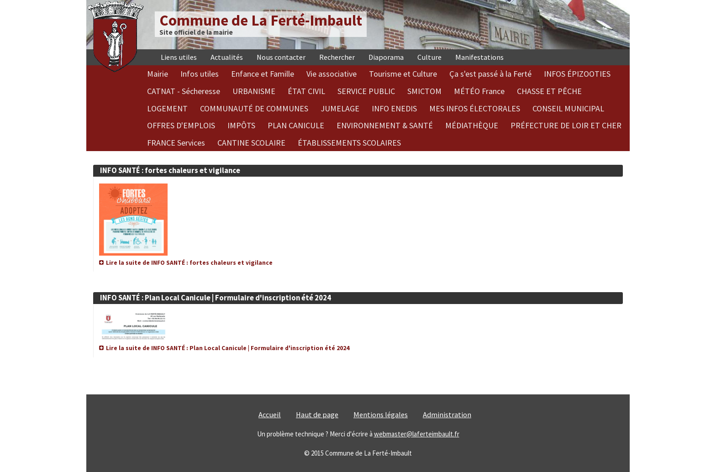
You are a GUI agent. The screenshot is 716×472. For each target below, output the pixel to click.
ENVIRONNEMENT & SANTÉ (385, 125)
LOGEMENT (167, 108)
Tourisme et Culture (403, 73)
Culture (429, 57)
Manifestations (479, 57)
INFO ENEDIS (394, 108)
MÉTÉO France (479, 91)
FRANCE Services (176, 142)
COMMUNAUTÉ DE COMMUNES (254, 108)
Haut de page (317, 415)
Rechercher (337, 57)
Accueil (269, 415)
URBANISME (253, 91)
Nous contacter (281, 57)
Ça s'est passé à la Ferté (490, 73)
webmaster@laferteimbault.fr (416, 434)
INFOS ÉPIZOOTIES (577, 73)
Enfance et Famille (262, 73)
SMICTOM (424, 91)
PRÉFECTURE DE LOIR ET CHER (566, 125)
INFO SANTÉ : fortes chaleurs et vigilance (170, 170)
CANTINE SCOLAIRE (251, 142)
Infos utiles (199, 73)
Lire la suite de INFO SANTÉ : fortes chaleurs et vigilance (189, 263)
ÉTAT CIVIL (306, 91)
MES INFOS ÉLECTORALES (474, 108)
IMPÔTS (241, 125)
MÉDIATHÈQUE (471, 125)
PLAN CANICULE (296, 125)
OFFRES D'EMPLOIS (181, 125)
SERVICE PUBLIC (366, 91)
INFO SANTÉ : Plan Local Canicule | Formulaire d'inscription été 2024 (215, 298)
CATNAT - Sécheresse (183, 91)
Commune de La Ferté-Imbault (260, 20)
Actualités (227, 57)
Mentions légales (380, 415)
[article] (358, 211)
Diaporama (386, 57)
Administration (447, 415)
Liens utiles (179, 57)
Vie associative (331, 73)
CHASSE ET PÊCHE (549, 91)
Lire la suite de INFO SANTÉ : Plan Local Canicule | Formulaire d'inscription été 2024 (227, 348)
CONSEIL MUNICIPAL (568, 108)
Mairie (157, 73)
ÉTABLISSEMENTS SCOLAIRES (349, 142)
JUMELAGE (340, 108)
